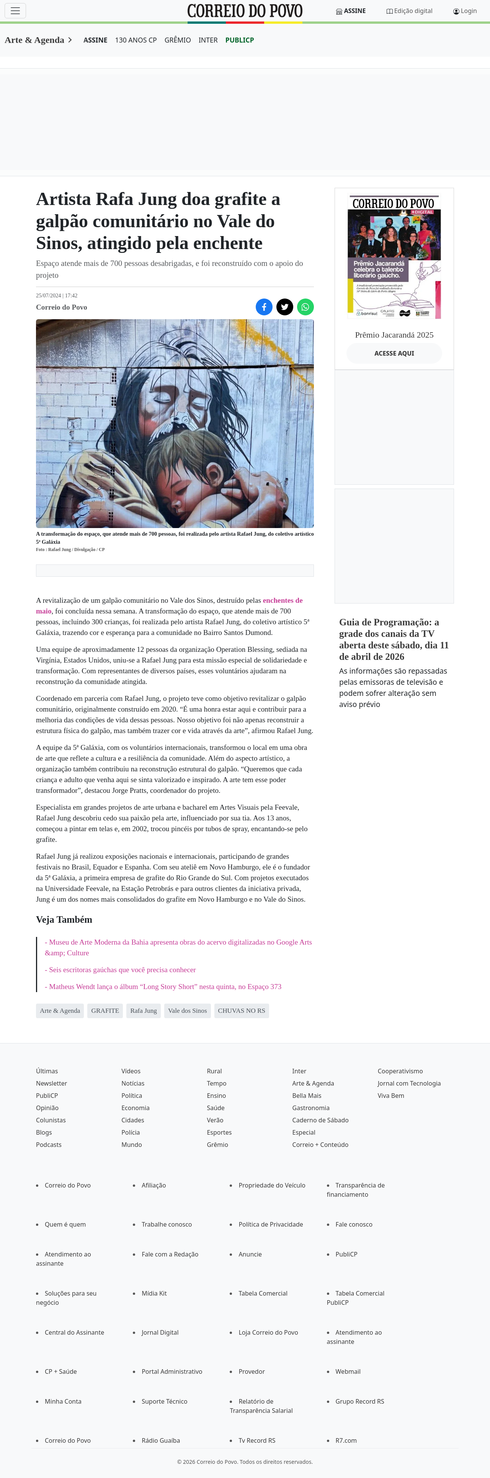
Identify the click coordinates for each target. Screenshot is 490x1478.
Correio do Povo (68, 1185)
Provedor (251, 1371)
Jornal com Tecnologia (409, 1083)
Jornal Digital (160, 1332)
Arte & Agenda (34, 40)
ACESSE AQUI (394, 353)
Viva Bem (391, 1095)
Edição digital (413, 11)
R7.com (346, 1440)
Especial (303, 1132)
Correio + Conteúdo (320, 1144)
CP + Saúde (61, 1371)
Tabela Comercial (262, 1293)
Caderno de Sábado (320, 1120)
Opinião (47, 1108)
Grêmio (217, 1144)
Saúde (216, 1108)
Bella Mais (307, 1095)
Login (469, 11)
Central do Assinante (74, 1332)
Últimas (47, 1071)
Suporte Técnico (165, 1401)
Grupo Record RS (360, 1401)
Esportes (219, 1132)
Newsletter (51, 1083)
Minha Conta (63, 1401)
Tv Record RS (256, 1440)
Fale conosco (354, 1224)
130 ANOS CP (136, 39)
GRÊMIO (178, 39)
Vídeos (130, 1071)
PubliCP (47, 1095)
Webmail (348, 1371)
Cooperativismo (400, 1071)
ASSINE (95, 39)
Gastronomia (311, 1108)
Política (131, 1095)
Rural (214, 1071)
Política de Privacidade (270, 1224)
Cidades (132, 1120)
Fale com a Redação (170, 1254)
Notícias (132, 1083)
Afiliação (154, 1185)
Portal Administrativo (172, 1371)
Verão (215, 1120)
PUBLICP (239, 39)
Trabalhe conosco (167, 1224)
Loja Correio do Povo (268, 1332)
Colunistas (51, 1120)
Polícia (130, 1132)
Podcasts (49, 1144)
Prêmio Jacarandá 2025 (394, 335)
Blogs (44, 1132)
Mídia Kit (154, 1293)
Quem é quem (65, 1224)
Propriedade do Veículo (271, 1185)
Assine (355, 11)
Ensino (216, 1095)
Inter (299, 1071)
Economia (135, 1108)
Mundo (131, 1144)
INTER (208, 39)
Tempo (216, 1083)
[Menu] (15, 10)
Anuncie (250, 1254)
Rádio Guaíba (161, 1440)
